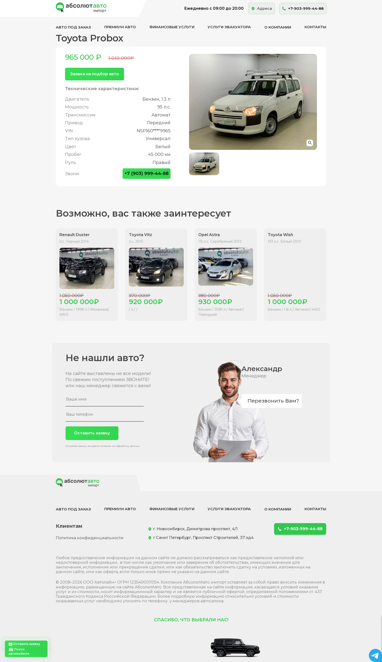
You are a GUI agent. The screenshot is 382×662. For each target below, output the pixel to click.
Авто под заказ (73, 27)
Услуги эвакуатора (229, 27)
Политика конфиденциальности (90, 538)
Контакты (315, 27)
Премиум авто (120, 27)
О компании (277, 27)
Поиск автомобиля (19, 651)
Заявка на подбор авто (94, 74)
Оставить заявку (92, 433)
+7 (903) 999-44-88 (146, 173)
